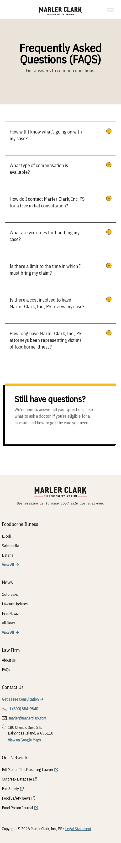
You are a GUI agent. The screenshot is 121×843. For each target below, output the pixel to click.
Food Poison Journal (17, 807)
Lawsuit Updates (15, 603)
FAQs (6, 669)
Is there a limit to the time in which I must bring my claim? (45, 269)
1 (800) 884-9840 (23, 708)
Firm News (10, 613)
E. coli (6, 536)
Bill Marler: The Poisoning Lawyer (27, 769)
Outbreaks (10, 594)
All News (8, 623)
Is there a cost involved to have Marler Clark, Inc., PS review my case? (47, 303)
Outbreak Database (17, 779)
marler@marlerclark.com (27, 718)
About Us (9, 660)
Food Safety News (16, 798)
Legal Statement (78, 828)
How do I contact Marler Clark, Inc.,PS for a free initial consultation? (47, 202)
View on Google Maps (24, 740)
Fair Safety (10, 788)
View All (8, 564)
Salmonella (10, 545)
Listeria (7, 555)
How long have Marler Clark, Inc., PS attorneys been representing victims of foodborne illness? (46, 340)
